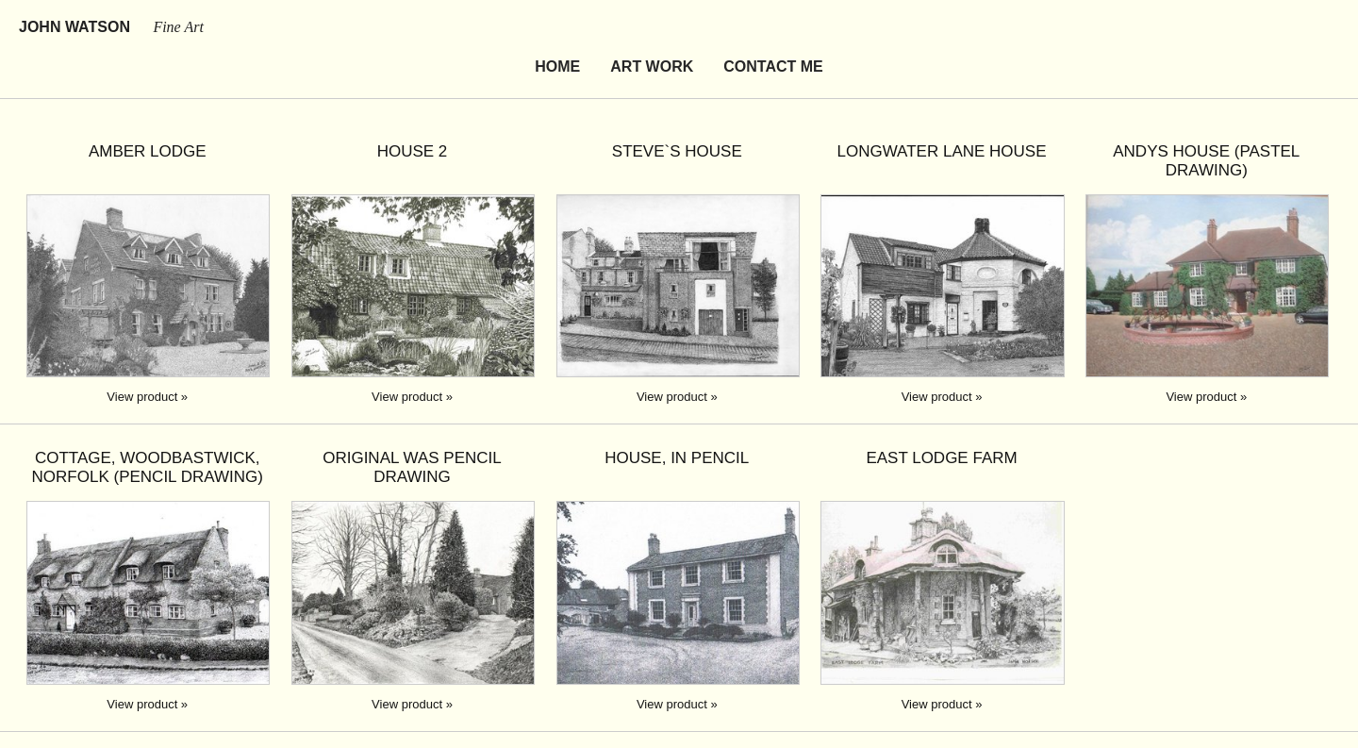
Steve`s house (677, 151)
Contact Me (772, 66)
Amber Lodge (148, 151)
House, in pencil (676, 458)
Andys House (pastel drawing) (1206, 160)
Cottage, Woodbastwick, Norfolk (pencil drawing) (147, 467)
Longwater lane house (942, 151)
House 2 (412, 151)
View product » (147, 397)
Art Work (651, 66)
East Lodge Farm (941, 458)
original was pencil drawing (412, 467)
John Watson (111, 27)
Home (557, 66)
